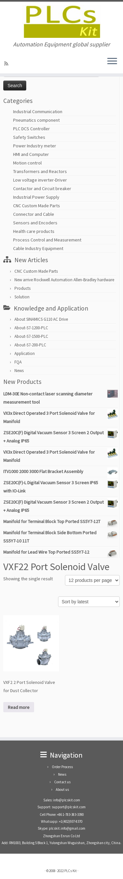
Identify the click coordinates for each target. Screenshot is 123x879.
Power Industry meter (34, 146)
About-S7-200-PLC (30, 345)
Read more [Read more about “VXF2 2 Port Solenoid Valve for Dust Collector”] (19, 707)
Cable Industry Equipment (38, 248)
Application (24, 353)
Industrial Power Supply (36, 197)
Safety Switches (29, 137)
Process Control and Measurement (47, 240)
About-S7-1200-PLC (31, 328)
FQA (18, 362)
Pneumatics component (36, 120)
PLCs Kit (70, 870)
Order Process (62, 767)
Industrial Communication (37, 111)
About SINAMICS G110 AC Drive (41, 319)
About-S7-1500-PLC (31, 336)
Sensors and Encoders (35, 223)
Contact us (62, 782)
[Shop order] (89, 601)
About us (62, 789)
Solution (22, 297)
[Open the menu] (112, 61)
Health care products (33, 231)
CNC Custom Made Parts (36, 206)
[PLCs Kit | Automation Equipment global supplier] (61, 21)
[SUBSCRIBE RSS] (7, 63)
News (19, 370)
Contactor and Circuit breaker (42, 188)
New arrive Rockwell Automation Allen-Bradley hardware (64, 280)
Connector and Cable (33, 214)
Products (22, 288)
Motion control (27, 163)
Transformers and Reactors (40, 171)
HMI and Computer (31, 154)
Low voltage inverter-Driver (40, 180)
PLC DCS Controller (31, 129)
